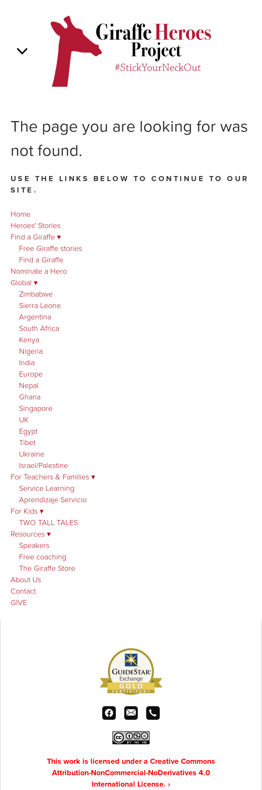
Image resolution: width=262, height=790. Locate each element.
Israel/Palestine (43, 465)
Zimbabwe (36, 294)
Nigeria (31, 351)
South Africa (39, 328)
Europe (31, 374)
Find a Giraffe (36, 236)
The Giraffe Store (47, 568)
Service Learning (46, 488)
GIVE (19, 602)
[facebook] (109, 713)
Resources (31, 534)
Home (20, 214)
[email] (131, 713)
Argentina (35, 316)
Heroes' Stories (35, 225)
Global (24, 282)
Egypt (28, 431)
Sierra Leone (40, 305)
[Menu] (22, 51)
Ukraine (31, 454)
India (27, 362)
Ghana (30, 396)
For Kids (27, 511)
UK (24, 419)
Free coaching (42, 556)
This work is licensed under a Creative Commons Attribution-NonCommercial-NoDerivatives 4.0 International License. (131, 773)
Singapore (35, 408)
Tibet (27, 442)
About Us (26, 579)
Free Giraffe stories (50, 248)
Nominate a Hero (39, 271)
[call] (153, 713)
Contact (23, 591)
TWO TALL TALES (48, 522)
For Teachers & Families (53, 476)
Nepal (28, 385)
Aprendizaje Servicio (53, 499)
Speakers (34, 545)
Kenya (29, 339)
